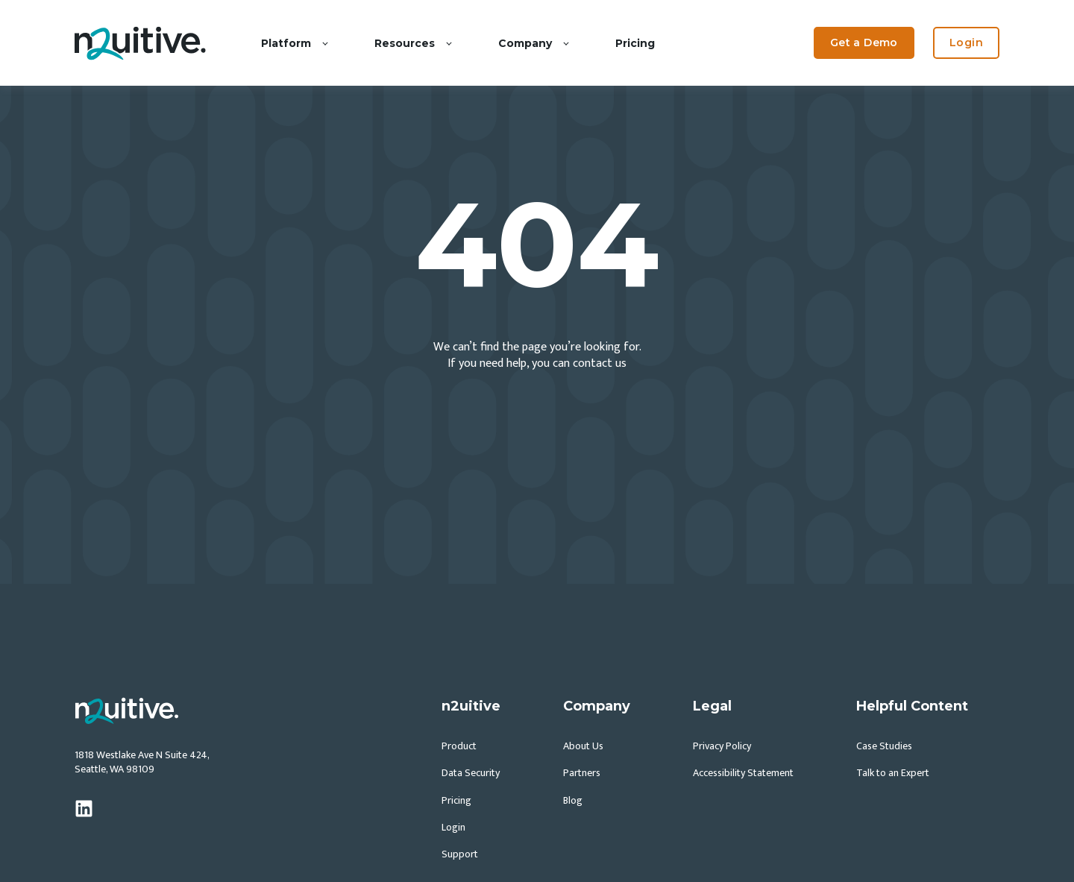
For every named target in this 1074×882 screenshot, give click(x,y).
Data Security (471, 772)
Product (459, 746)
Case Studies (884, 746)
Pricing (456, 800)
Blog (572, 800)
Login (453, 827)
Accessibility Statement (743, 772)
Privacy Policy (722, 746)
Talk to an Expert (892, 772)
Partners (581, 772)
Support (460, 854)
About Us (583, 746)
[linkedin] (84, 808)
